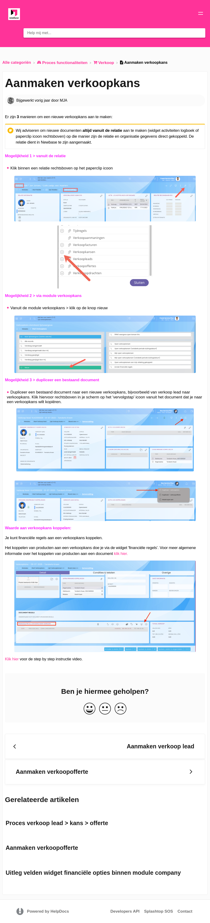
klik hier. (121, 553)
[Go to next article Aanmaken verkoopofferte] (105, 771)
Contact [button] (185, 911)
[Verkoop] (104, 62)
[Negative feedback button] (120, 708)
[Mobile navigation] (200, 14)
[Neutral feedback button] (105, 708)
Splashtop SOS (158, 911)
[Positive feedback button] (89, 708)
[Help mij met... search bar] (114, 33)
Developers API (125, 911)
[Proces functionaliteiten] (63, 62)
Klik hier (12, 659)
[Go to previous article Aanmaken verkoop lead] (105, 746)
